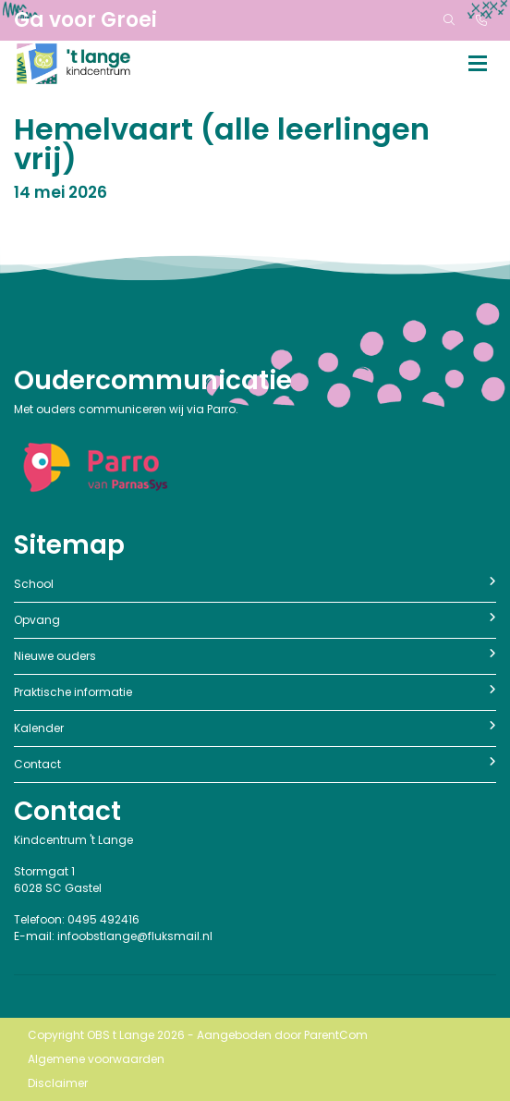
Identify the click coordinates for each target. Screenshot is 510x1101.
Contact (255, 764)
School (255, 584)
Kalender (255, 728)
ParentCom (336, 1035)
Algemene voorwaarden (96, 1059)
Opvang (255, 620)
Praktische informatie (255, 692)
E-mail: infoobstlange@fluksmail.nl (113, 936)
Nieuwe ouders (255, 656)
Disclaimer (58, 1083)
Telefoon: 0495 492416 (77, 919)
